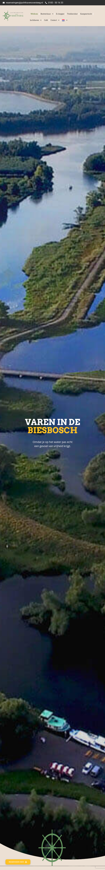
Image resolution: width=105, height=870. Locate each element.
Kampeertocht (86, 14)
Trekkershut (72, 14)
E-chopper (60, 14)
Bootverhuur (47, 14)
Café (46, 20)
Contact (55, 20)
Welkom (34, 14)
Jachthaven (35, 20)
